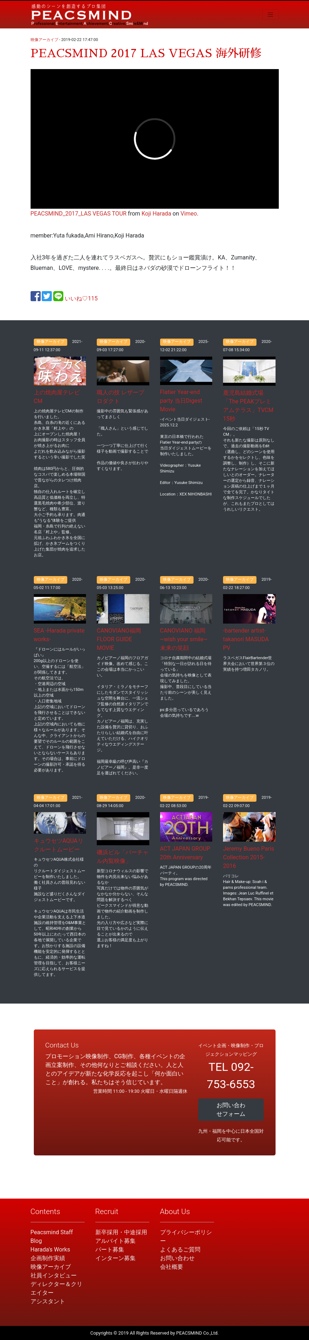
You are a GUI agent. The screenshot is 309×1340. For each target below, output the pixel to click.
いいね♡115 (81, 298)
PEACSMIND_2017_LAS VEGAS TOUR (79, 213)
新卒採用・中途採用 (121, 1232)
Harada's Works (50, 1249)
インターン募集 (115, 1258)
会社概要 (171, 1266)
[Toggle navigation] (270, 14)
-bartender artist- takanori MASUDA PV (246, 639)
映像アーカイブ (44, 39)
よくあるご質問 (180, 1249)
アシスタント (48, 1301)
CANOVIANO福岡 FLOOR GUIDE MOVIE (119, 639)
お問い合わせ (177, 1258)
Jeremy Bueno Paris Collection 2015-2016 (248, 857)
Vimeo (189, 213)
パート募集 (109, 1249)
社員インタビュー (54, 1275)
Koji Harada (156, 213)
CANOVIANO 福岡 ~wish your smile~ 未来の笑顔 (184, 639)
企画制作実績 (48, 1258)
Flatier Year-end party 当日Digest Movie (181, 401)
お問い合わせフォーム (231, 1109)
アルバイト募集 (115, 1240)
